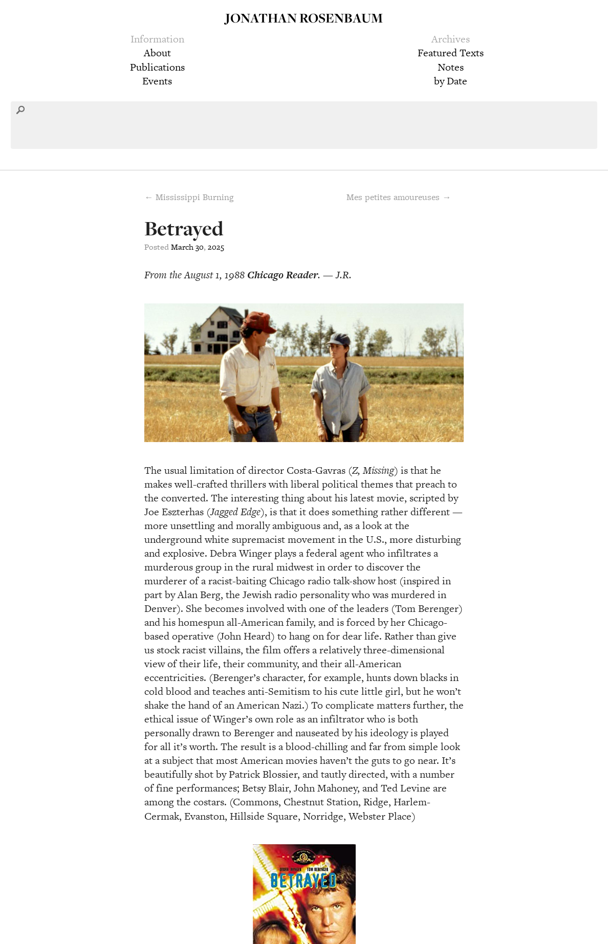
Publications (157, 67)
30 (200, 247)
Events (157, 81)
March (182, 247)
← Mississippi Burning (188, 197)
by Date (450, 81)
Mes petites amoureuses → (398, 197)
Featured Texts (451, 53)
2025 (216, 247)
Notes (451, 67)
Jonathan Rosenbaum (304, 18)
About (157, 53)
